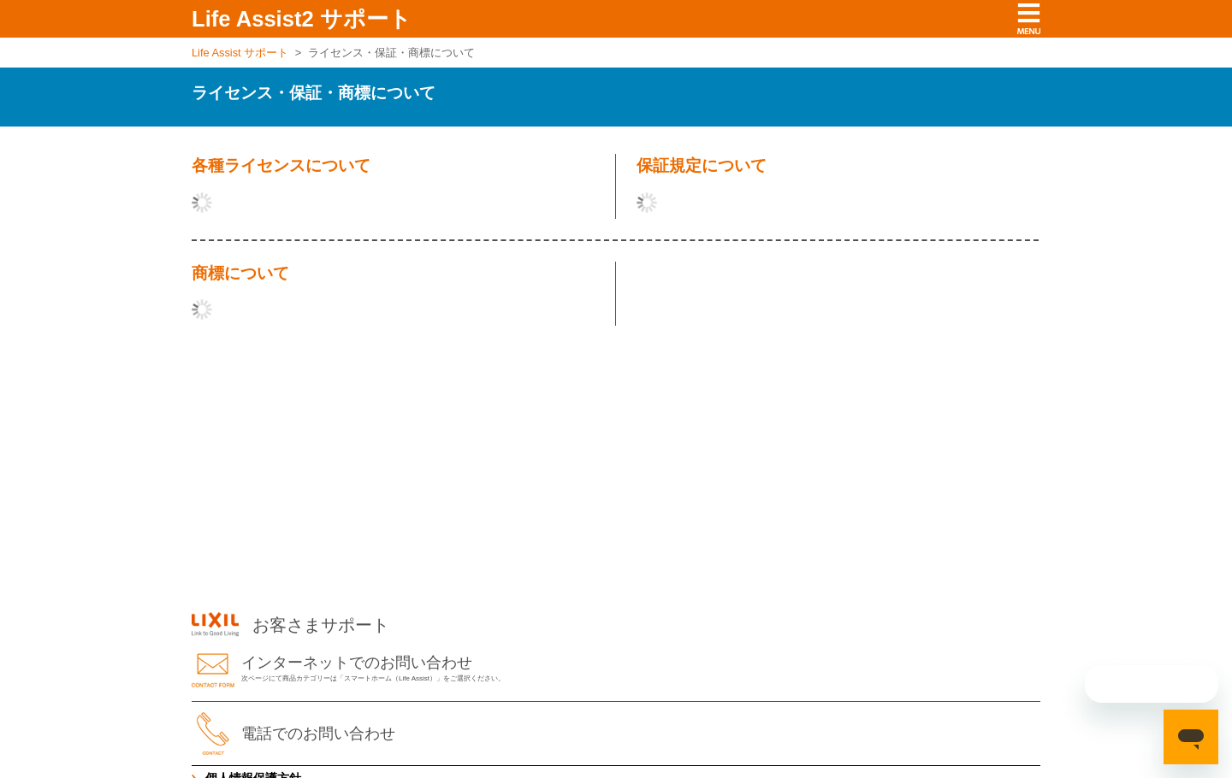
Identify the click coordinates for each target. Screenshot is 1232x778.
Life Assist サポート (240, 52)
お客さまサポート (290, 625)
